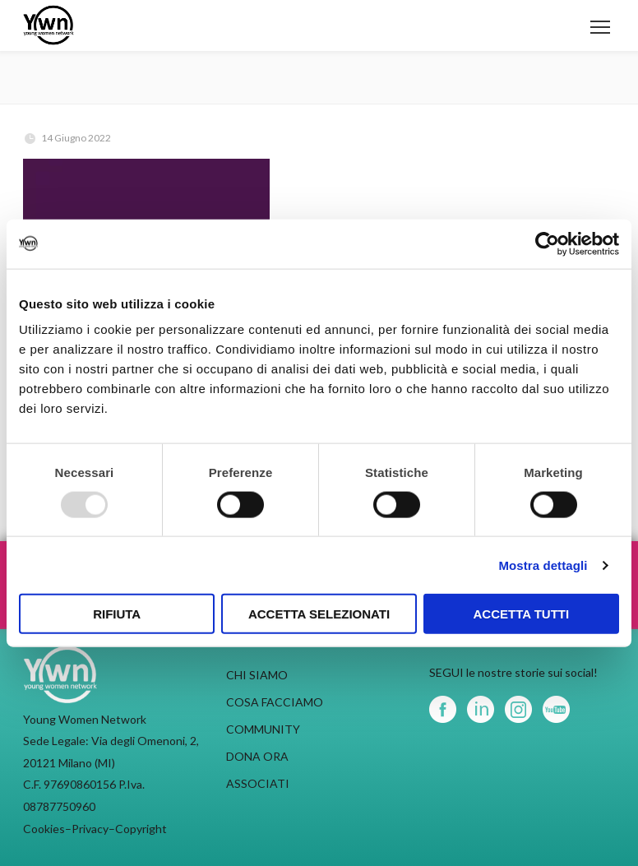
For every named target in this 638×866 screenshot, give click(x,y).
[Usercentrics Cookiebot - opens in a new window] (547, 243)
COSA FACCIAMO (274, 702)
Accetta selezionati (319, 614)
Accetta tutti (522, 614)
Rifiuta (117, 614)
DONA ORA (257, 756)
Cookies (44, 829)
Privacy (90, 829)
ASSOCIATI (257, 783)
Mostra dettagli (542, 565)
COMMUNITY (263, 729)
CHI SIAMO (257, 675)
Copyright (141, 829)
